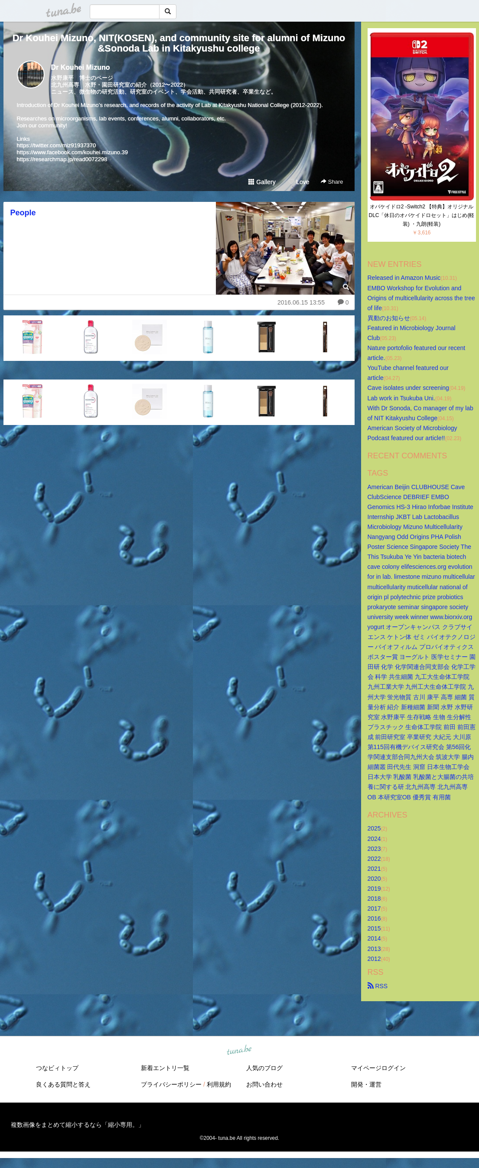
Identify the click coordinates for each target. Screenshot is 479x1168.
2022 (374, 858)
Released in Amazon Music (404, 277)
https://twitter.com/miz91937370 (56, 145)
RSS (378, 986)
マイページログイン (378, 1067)
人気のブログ (264, 1067)
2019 (374, 888)
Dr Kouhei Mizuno (80, 67)
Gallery (261, 181)
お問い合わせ (264, 1084)
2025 (374, 828)
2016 (374, 918)
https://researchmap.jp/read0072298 (62, 159)
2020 (374, 878)
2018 (374, 898)
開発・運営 (366, 1084)
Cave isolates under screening (408, 387)
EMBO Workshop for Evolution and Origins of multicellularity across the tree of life (422, 298)
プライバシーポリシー (171, 1084)
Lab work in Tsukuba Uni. (401, 398)
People (23, 212)
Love (298, 181)
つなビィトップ (57, 1067)
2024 (374, 838)
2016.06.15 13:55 (301, 302)
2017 (374, 908)
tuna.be (239, 1050)
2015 (374, 928)
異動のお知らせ (389, 318)
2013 (374, 948)
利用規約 (219, 1084)
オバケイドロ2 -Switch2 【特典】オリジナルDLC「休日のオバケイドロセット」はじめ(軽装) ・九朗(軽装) (421, 215)
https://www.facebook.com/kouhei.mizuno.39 (72, 152)
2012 (374, 958)
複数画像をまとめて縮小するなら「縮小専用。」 (77, 1124)
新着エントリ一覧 (165, 1067)
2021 (374, 868)
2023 (374, 848)
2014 (374, 938)
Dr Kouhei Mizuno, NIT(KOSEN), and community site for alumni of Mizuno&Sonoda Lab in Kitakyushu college (179, 43)
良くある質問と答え (63, 1084)
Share (332, 181)
